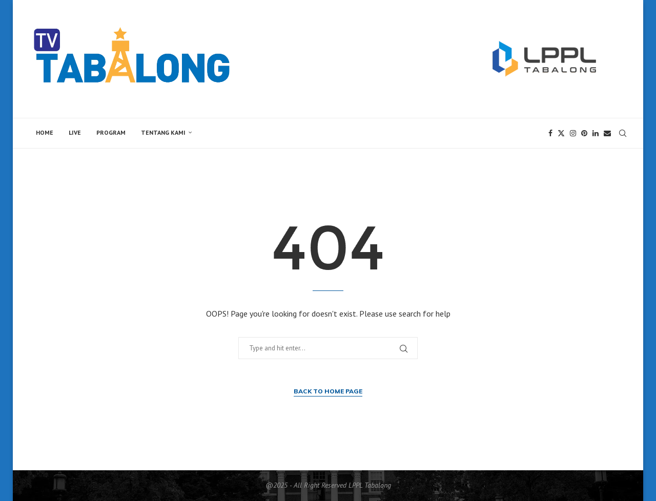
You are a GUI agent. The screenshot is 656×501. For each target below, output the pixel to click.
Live (75, 132)
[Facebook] (550, 133)
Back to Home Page (328, 391)
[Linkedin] (595, 133)
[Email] (607, 133)
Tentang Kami (163, 132)
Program (111, 132)
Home (44, 132)
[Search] (623, 133)
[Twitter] (561, 133)
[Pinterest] (584, 133)
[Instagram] (573, 133)
